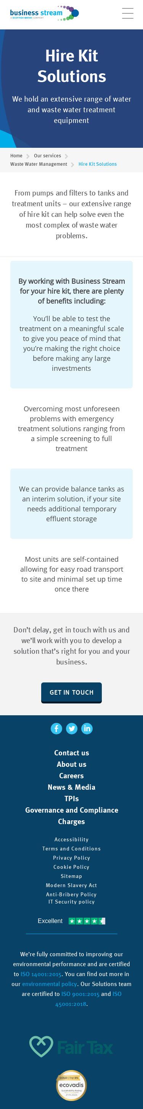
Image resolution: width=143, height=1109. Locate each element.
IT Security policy (71, 901)
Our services (47, 156)
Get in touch (71, 692)
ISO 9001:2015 (80, 993)
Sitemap (71, 876)
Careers (71, 775)
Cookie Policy (71, 867)
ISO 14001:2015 (41, 974)
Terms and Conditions (71, 848)
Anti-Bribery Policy (71, 894)
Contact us (71, 753)
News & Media (71, 787)
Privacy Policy (71, 857)
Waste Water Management (38, 164)
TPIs (71, 798)
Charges (71, 821)
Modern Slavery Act (71, 885)
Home (16, 156)
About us (72, 764)
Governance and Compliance (71, 810)
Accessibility (72, 839)
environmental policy (49, 984)
